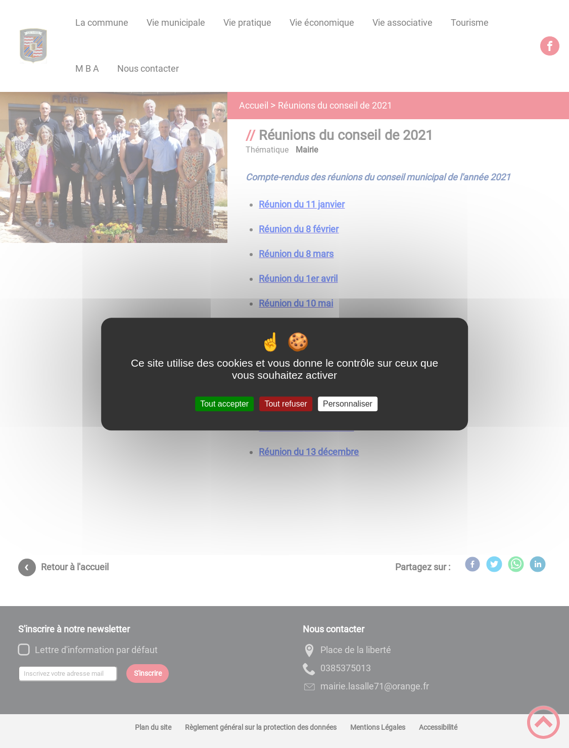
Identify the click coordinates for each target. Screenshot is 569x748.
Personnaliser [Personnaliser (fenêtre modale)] (347, 404)
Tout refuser (285, 404)
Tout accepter (224, 404)
